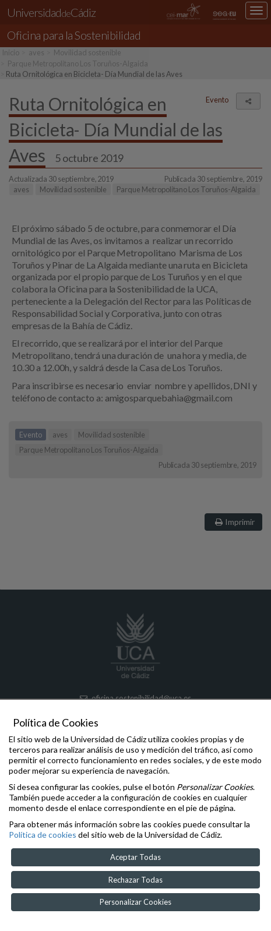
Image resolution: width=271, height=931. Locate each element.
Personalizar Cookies (135, 902)
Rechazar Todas (135, 879)
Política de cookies (42, 835)
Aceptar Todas (135, 857)
